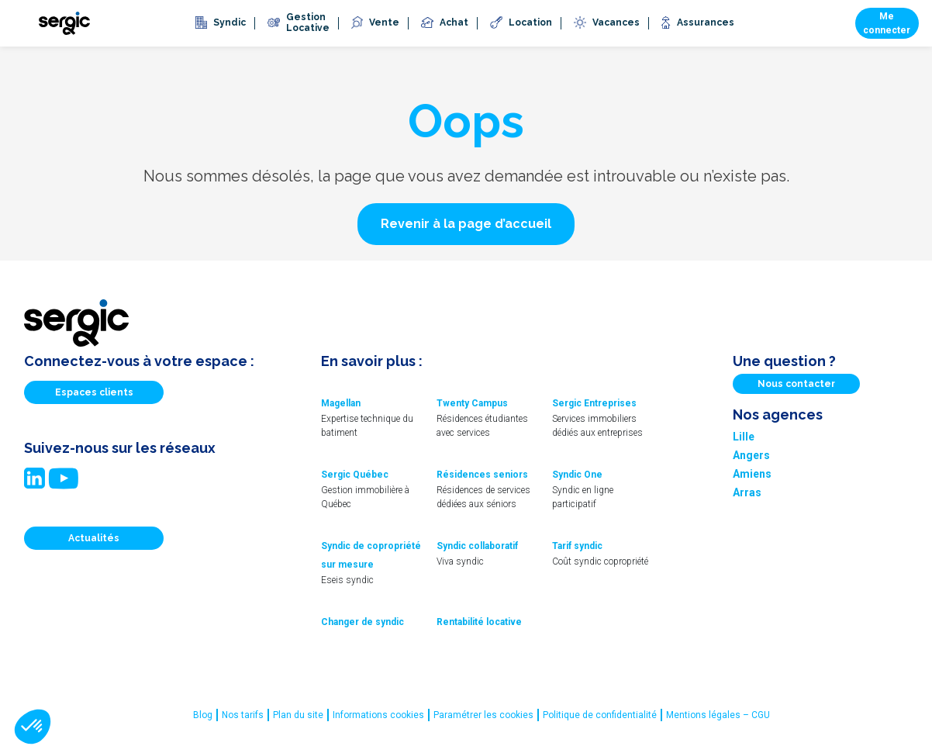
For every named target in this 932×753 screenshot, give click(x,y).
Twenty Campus (472, 403)
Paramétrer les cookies (483, 715)
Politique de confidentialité (600, 715)
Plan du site (298, 715)
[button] (466, 224)
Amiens (752, 474)
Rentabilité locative (479, 622)
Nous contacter (796, 383)
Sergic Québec (354, 474)
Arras (747, 492)
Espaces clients (94, 392)
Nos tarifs (243, 715)
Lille (743, 436)
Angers (751, 455)
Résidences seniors (482, 474)
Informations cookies (378, 715)
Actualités (93, 538)
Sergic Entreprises (594, 403)
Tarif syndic (577, 546)
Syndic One (577, 474)
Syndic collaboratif (477, 546)
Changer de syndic (362, 622)
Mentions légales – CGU (718, 715)
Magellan (341, 403)
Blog (202, 715)
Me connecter (886, 23)
